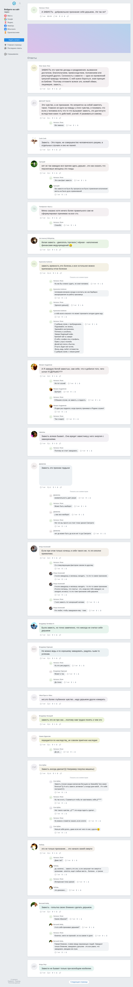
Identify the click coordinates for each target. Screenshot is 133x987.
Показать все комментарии (79, 277)
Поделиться (68, 16)
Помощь (17, 981)
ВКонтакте (9, 29)
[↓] (64, 16)
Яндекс (8, 22)
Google (8, 19)
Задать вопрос (14, 40)
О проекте (14, 979)
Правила (11, 981)
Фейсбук (9, 26)
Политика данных (14, 983)
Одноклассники (11, 32)
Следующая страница (79, 982)
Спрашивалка (11, 54)
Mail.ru (8, 15)
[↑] (60, 16)
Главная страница (12, 45)
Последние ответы (13, 48)
